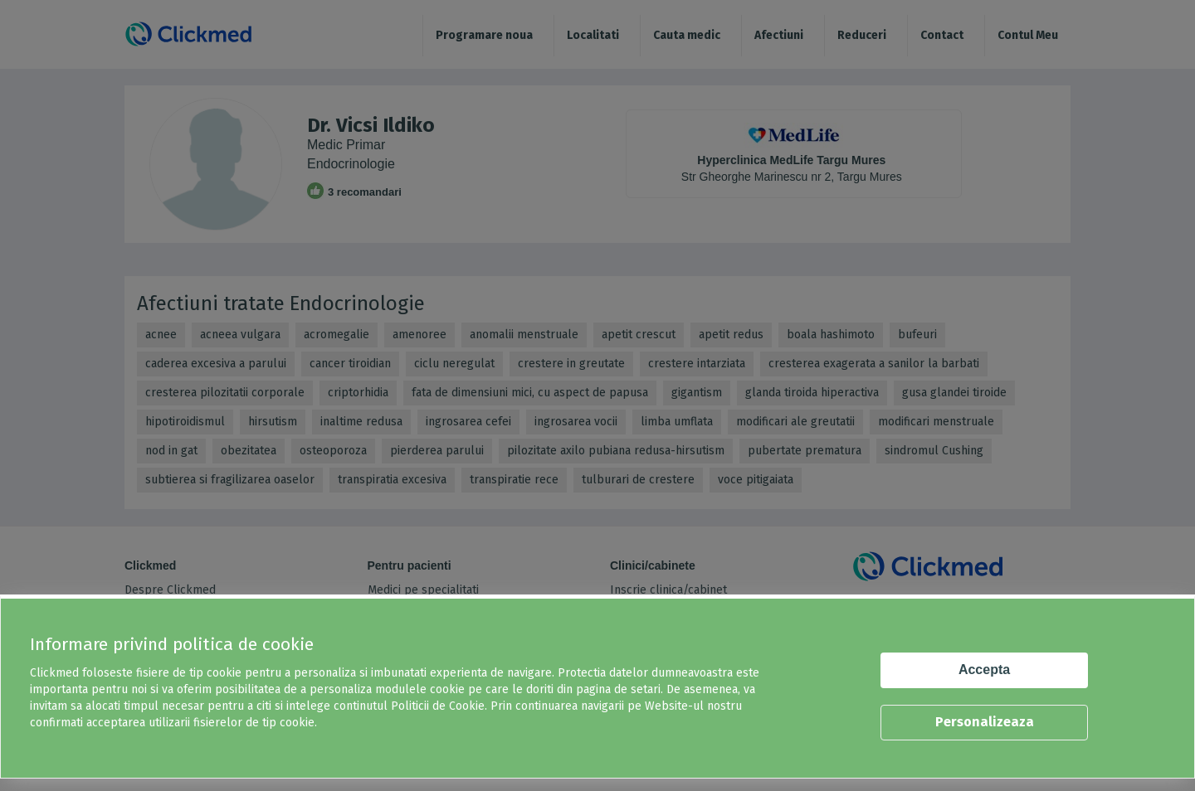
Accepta (984, 669)
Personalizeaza (984, 722)
